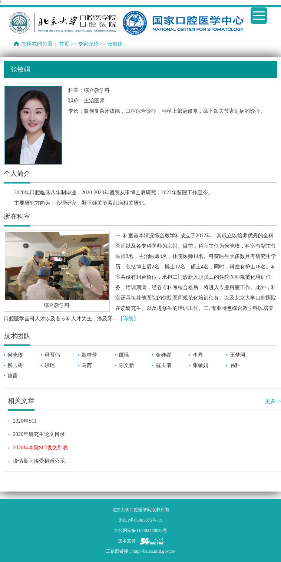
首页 (64, 44)
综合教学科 (97, 90)
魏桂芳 (89, 355)
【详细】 (128, 318)
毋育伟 (52, 355)
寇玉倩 (163, 365)
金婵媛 (163, 355)
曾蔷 (12, 375)
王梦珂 (237, 355)
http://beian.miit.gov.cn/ (154, 551)
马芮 (87, 365)
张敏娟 (200, 365)
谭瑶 (124, 355)
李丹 (198, 355)
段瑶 (49, 365)
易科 (235, 365)
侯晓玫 (15, 355)
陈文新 (126, 365)
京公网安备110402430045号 (140, 530)
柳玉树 (15, 365)
